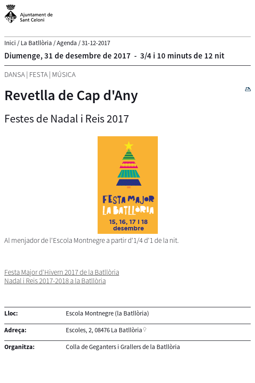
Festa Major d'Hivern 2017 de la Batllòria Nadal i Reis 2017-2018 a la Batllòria (61, 276)
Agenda (67, 43)
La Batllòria (36, 43)
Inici (10, 43)
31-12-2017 (96, 43)
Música (64, 74)
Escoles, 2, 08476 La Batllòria (104, 330)
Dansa (14, 74)
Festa (38, 74)
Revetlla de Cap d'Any (71, 95)
